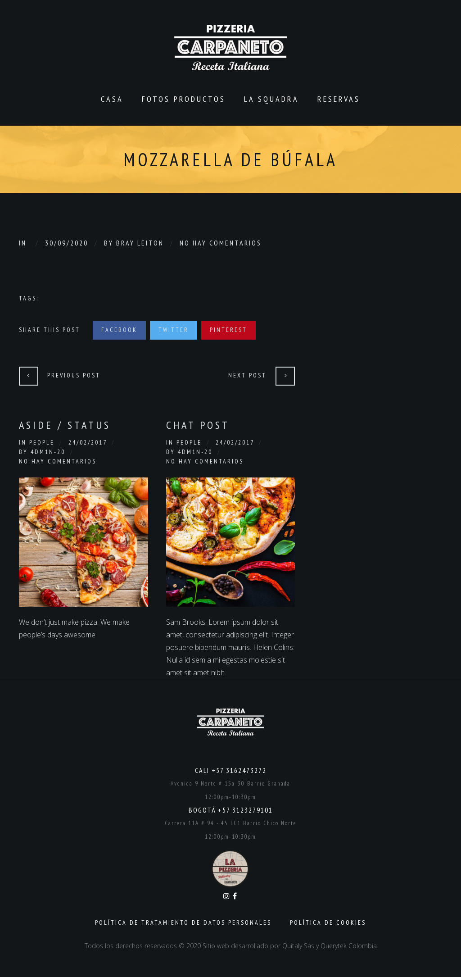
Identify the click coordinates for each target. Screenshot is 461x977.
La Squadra (271, 99)
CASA (112, 99)
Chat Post (198, 425)
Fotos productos (184, 99)
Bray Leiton (140, 242)
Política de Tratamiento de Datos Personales (183, 922)
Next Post (247, 375)
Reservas (338, 99)
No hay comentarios (221, 242)
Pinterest (228, 330)
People (41, 442)
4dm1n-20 (48, 452)
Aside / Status (65, 425)
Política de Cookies (328, 922)
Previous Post (73, 375)
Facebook (119, 330)
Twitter (173, 330)
